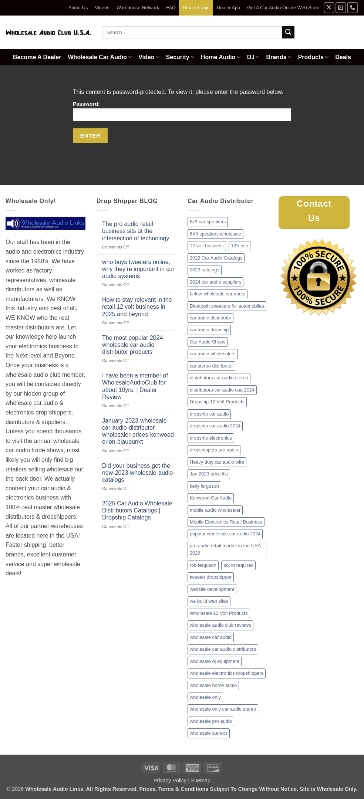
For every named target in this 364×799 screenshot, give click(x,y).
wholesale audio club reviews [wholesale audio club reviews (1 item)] (220, 625)
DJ (253, 57)
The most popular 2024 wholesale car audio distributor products (132, 345)
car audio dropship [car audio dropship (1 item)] (209, 329)
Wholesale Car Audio (100, 57)
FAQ (171, 7)
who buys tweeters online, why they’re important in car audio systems (138, 269)
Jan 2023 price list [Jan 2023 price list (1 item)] (209, 474)
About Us (78, 7)
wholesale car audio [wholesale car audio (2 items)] (211, 637)
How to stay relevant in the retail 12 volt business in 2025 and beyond (137, 307)
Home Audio (220, 57)
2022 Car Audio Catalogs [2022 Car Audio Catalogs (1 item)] (216, 258)
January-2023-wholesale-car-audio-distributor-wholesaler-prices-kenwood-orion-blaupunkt (139, 431)
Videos (102, 7)
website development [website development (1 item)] (212, 589)
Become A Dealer (37, 57)
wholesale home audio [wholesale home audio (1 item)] (213, 685)
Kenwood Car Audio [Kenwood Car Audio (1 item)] (211, 498)
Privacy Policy (170, 780)
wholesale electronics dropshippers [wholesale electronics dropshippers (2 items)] (226, 673)
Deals (343, 57)
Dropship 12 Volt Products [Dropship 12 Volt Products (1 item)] (217, 401)
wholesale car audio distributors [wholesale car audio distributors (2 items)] (223, 649)
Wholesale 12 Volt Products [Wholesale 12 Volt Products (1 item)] (219, 613)
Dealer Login (196, 7)
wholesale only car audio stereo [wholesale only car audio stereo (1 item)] (223, 709)
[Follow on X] (329, 7)
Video (148, 57)
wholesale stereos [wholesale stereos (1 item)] (209, 733)
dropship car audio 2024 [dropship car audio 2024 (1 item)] (215, 426)
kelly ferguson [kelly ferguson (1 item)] (204, 486)
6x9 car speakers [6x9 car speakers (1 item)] (208, 221)
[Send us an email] (341, 7)
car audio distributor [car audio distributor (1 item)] (210, 318)
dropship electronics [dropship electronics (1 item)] (211, 438)
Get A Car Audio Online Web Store (283, 7)
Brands (278, 57)
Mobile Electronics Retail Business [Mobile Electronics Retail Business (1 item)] (226, 522)
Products (313, 57)
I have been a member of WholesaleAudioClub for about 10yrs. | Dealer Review (135, 386)
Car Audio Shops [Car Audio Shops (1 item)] (207, 342)
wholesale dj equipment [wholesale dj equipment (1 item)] (214, 661)
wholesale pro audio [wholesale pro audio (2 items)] (211, 721)
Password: (182, 111)
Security (180, 57)
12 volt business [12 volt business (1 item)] (207, 245)
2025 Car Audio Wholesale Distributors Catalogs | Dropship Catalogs (137, 510)
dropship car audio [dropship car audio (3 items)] (209, 414)
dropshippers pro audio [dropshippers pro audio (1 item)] (214, 450)
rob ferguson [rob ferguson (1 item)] (203, 565)
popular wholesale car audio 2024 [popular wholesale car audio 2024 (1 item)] (225, 533)
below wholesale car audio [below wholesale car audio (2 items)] (217, 294)
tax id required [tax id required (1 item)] (238, 565)
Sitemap (200, 780)
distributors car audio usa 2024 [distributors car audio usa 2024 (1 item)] (222, 390)
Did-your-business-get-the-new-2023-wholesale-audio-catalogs (138, 473)
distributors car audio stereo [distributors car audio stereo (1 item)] (219, 377)
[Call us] (352, 7)
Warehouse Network (138, 7)
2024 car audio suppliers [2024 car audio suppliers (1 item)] (215, 282)
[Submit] (288, 32)
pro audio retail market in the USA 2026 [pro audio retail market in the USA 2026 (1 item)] (225, 549)
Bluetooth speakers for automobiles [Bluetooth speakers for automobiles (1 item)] (227, 306)
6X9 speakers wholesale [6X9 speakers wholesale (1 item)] (215, 234)
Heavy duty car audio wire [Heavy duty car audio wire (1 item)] (217, 462)
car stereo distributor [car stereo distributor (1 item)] (211, 366)
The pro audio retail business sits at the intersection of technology (135, 231)
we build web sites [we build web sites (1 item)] (209, 601)
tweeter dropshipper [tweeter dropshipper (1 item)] (211, 577)
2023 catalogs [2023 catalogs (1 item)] (204, 269)
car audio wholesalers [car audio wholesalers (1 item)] (213, 353)
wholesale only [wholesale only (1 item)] (205, 697)
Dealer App (228, 7)
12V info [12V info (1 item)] (239, 245)
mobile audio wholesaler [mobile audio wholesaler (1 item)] (215, 510)
